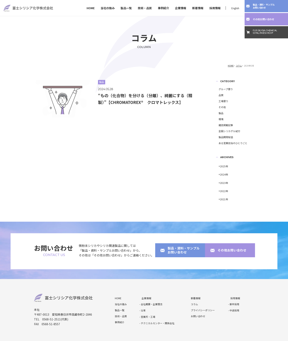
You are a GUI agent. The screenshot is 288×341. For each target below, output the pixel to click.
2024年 (221, 171)
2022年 (221, 183)
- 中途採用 (233, 297)
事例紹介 (163, 8)
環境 (218, 119)
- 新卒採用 (233, 291)
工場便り (221, 101)
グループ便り (223, 89)
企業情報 (180, 8)
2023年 (221, 177)
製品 (218, 113)
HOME (91, 8)
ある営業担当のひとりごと (230, 143)
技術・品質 (145, 8)
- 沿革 (142, 297)
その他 (219, 107)
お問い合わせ (196, 303)
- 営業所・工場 (147, 303)
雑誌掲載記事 (223, 125)
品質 (218, 95)
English (235, 8)
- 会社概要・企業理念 (150, 291)
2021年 (221, 189)
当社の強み (108, 8)
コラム (239, 65)
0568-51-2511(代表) (55, 306)
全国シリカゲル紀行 (227, 131)
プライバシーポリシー (201, 297)
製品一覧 (126, 8)
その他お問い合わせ (229, 238)
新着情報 (197, 8)
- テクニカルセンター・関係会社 (156, 309)
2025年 (221, 165)
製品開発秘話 (223, 137)
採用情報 (215, 8)
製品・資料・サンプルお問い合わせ (180, 238)
